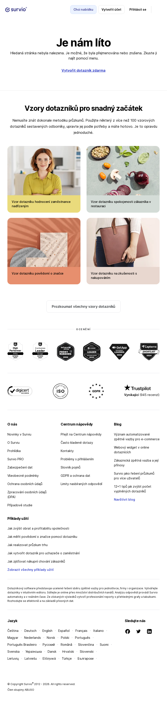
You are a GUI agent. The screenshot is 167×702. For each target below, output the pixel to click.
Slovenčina (86, 644)
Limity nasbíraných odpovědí (81, 484)
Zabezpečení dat (20, 467)
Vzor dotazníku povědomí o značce (37, 273)
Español (64, 630)
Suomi (104, 644)
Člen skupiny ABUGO (20, 689)
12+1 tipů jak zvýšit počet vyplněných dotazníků (132, 489)
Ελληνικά (49, 658)
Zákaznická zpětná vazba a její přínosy (136, 463)
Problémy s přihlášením (77, 459)
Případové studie (19, 505)
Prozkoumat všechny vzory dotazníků (83, 306)
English (47, 630)
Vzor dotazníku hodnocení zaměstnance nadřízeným (41, 204)
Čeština (12, 630)
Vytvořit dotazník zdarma (83, 70)
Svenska (13, 651)
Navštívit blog (124, 499)
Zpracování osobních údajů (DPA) (27, 494)
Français (81, 630)
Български (86, 658)
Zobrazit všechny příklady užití (30, 569)
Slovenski (87, 651)
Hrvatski (68, 651)
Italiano (98, 630)
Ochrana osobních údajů (24, 484)
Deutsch (30, 630)
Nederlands (32, 637)
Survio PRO (15, 459)
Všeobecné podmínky (23, 475)
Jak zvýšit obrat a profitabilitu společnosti (38, 528)
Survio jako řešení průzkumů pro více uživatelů (134, 476)
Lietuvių (13, 658)
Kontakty (67, 451)
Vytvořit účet (111, 9)
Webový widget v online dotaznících (131, 449)
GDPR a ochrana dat (75, 475)
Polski (65, 637)
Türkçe (67, 658)
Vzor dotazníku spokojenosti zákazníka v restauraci (121, 204)
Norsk (51, 637)
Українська (33, 651)
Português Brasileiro (22, 644)
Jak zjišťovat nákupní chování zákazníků (36, 561)
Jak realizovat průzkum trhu (27, 545)
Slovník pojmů (70, 467)
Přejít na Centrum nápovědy (81, 434)
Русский (49, 644)
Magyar (12, 637)
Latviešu (31, 658)
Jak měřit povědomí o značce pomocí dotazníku (42, 536)
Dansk (52, 651)
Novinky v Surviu (19, 434)
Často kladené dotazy (77, 442)
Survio (28, 684)
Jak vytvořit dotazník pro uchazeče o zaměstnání (43, 553)
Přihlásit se (137, 9)
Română (66, 644)
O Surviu (13, 442)
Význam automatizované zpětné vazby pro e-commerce (137, 436)
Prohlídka (14, 451)
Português (82, 637)
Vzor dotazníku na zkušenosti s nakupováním (114, 276)
